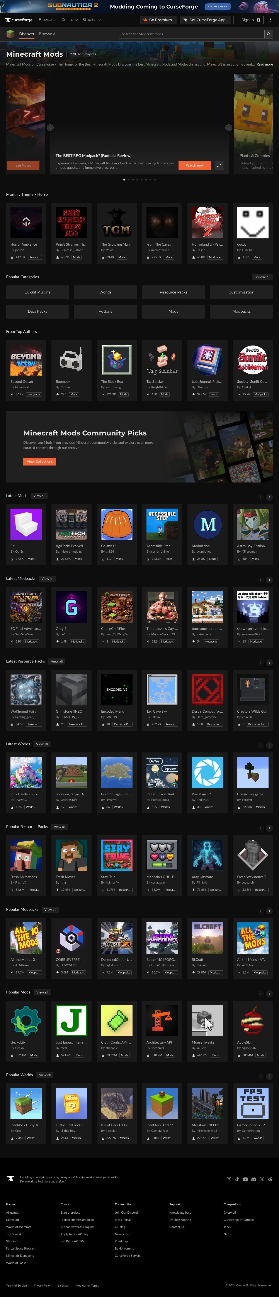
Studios (92, 20)
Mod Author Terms (87, 1285)
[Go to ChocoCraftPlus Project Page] (117, 617)
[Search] (268, 34)
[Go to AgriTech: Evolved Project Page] (71, 534)
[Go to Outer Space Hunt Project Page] (162, 782)
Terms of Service (16, 1285)
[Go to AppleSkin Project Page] (253, 1031)
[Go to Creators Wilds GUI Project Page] (253, 700)
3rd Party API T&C (73, 1241)
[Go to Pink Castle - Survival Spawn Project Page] (26, 782)
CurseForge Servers (128, 1255)
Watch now (195, 165)
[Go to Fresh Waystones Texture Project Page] (253, 865)
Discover (26, 34)
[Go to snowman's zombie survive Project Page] (253, 617)
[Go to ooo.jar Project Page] (253, 233)
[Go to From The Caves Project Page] (162, 233)
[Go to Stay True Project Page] (117, 865)
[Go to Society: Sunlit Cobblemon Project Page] (253, 370)
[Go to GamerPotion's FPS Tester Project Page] (253, 1113)
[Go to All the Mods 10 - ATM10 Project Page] (26, 948)
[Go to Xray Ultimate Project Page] (207, 865)
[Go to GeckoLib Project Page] (26, 1031)
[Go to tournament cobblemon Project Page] (207, 617)
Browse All (48, 34)
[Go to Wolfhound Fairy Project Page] (26, 700)
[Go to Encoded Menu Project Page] (117, 700)
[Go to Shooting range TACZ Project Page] (71, 782)
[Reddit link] (270, 1179)
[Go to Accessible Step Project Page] (162, 534)
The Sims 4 (13, 1234)
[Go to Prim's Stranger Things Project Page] (71, 233)
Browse (48, 20)
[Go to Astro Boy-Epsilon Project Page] (253, 534)
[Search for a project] (191, 34)
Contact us (176, 1227)
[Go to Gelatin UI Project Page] (117, 534)
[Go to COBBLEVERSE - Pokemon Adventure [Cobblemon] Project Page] (71, 948)
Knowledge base (180, 1212)
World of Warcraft (18, 1227)
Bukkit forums (124, 1248)
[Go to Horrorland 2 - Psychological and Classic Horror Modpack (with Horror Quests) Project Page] (207, 233)
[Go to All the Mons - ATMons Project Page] (253, 948)
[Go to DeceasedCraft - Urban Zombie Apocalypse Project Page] (117, 948)
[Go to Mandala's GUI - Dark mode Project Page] (162, 865)
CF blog (120, 1227)
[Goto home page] (19, 20)
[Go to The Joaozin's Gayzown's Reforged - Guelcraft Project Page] (162, 617)
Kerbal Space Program (21, 1248)
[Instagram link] (228, 1179)
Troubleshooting (180, 1219)
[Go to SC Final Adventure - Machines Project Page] (26, 617)
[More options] (270, 20)
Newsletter (122, 1234)
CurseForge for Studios (239, 1219)
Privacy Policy (42, 1285)
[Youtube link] (245, 1179)
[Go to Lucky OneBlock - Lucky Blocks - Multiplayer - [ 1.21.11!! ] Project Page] (71, 1113)
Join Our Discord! (127, 1212)
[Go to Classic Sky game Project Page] (253, 782)
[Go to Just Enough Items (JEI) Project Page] (71, 1031)
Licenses (63, 1285)
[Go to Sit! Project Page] (26, 534)
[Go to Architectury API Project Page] (162, 1031)
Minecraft (12, 1219)
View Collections (40, 461)
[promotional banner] (139, 6)
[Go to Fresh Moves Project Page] (71, 865)
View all (39, 496)
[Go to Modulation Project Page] (207, 534)
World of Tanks (16, 1263)
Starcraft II (13, 1241)
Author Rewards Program (78, 1227)
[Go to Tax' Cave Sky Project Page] (162, 700)
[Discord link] (253, 1179)
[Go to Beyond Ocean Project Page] (26, 370)
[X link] (262, 1179)
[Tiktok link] (237, 1179)
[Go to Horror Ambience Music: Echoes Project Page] (26, 233)
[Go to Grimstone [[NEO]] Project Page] (71, 700)
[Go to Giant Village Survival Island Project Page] (117, 782)
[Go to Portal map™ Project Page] (207, 782)
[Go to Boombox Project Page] (71, 370)
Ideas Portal (123, 1219)
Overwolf (230, 1212)
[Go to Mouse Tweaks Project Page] (207, 1031)
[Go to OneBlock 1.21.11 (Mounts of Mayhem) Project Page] (162, 1113)
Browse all (262, 277)
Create (69, 20)
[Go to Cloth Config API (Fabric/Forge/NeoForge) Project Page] (117, 1031)
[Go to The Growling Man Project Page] (117, 233)
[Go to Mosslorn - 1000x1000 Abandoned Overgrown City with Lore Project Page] (207, 1113)
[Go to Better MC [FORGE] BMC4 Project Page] (162, 948)
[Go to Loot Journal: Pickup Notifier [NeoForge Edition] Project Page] (207, 370)
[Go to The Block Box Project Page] (117, 370)
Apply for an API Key (74, 1234)
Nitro (227, 1234)
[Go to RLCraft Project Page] (207, 948)
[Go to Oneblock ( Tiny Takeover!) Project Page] (26, 1113)
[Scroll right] (269, 497)
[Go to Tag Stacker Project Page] (162, 370)
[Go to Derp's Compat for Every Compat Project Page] (207, 700)
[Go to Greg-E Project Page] (71, 617)
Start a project (70, 1212)
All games (12, 1212)
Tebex (227, 1227)
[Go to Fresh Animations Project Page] (26, 865)
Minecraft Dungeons (20, 1255)
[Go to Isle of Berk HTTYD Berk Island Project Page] (117, 1113)
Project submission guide (77, 1219)
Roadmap (121, 1241)
